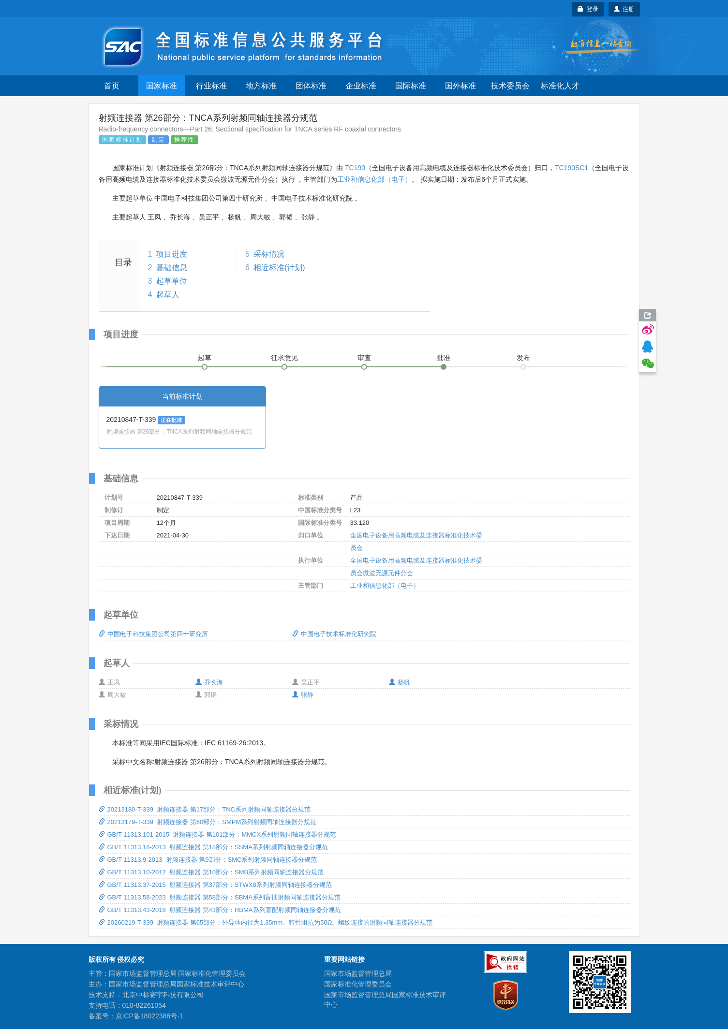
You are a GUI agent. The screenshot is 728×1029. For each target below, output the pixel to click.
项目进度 (171, 254)
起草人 (167, 294)
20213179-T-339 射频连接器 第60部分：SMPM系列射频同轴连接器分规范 (208, 822)
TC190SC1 (571, 168)
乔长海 (209, 682)
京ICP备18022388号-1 (149, 1016)
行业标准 (211, 86)
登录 (588, 9)
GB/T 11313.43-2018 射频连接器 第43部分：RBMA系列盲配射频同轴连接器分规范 (220, 909)
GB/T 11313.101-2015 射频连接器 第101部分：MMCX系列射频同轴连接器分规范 (218, 834)
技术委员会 (510, 86)
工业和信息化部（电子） (374, 179)
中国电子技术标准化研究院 (334, 634)
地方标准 (261, 86)
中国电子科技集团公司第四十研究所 (153, 634)
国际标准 (410, 86)
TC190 (355, 168)
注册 (624, 9)
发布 (523, 358)
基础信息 (171, 267)
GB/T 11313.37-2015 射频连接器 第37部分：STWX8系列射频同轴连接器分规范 (215, 884)
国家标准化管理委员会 (358, 984)
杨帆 (399, 682)
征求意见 (284, 358)
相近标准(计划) (279, 267)
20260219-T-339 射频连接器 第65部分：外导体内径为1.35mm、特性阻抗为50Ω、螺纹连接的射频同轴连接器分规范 (266, 922)
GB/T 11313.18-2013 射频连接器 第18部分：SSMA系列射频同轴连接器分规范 (213, 847)
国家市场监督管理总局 (358, 973)
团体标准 (311, 86)
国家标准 (161, 86)
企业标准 (360, 86)
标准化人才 (560, 86)
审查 (364, 358)
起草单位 (171, 281)
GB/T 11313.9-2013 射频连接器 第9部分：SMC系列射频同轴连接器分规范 (208, 859)
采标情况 (268, 254)
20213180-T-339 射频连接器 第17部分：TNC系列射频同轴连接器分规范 (205, 809)
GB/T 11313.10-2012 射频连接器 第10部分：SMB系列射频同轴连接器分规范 (211, 872)
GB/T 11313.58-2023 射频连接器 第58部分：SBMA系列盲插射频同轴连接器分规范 (220, 897)
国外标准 (460, 86)
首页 (111, 86)
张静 (302, 694)
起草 (204, 358)
